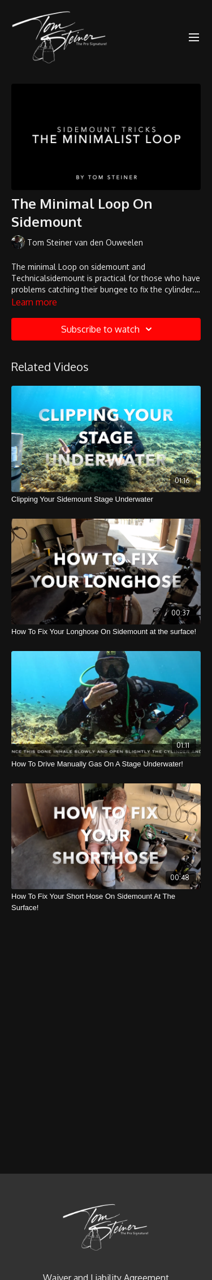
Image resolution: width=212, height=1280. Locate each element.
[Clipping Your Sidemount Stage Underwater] (106, 499)
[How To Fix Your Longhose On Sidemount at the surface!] (106, 631)
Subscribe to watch (108, 329)
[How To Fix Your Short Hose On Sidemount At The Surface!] (106, 902)
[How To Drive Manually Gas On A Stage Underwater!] (106, 764)
